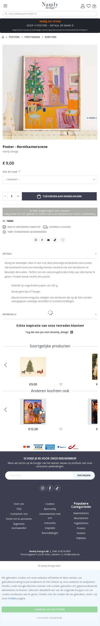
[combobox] (50, 13)
